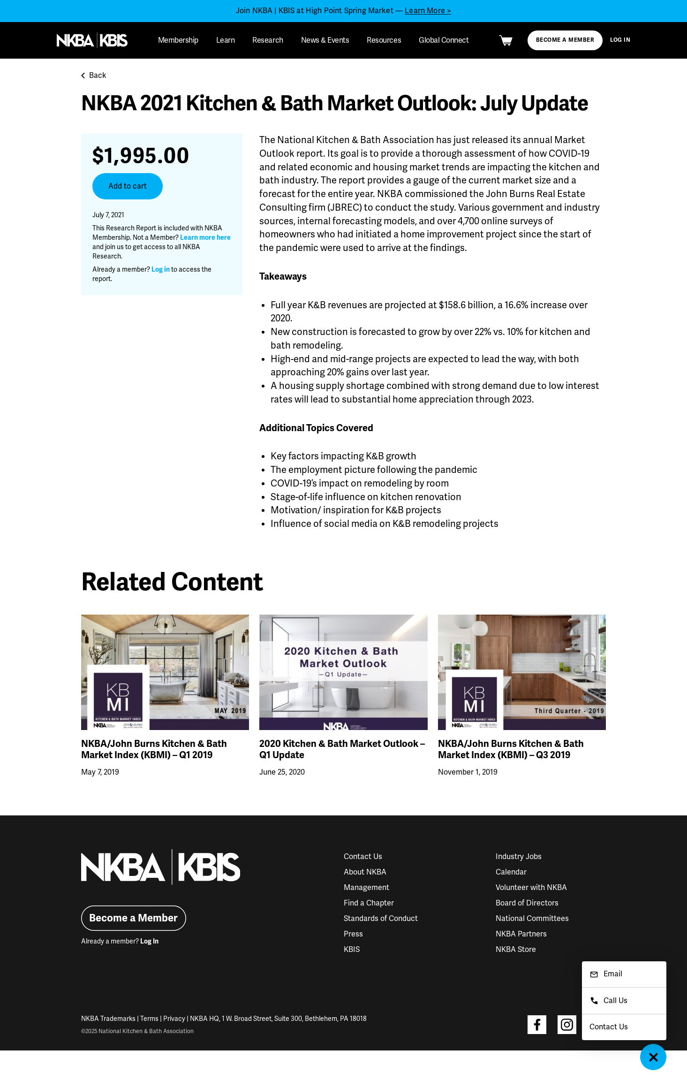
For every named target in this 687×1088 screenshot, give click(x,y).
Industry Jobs (519, 856)
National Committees (532, 918)
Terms (149, 1019)
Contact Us (363, 856)
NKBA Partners (521, 934)
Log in (160, 270)
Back (93, 75)
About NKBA (365, 872)
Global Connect (443, 40)
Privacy (174, 1019)
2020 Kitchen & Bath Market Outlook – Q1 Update (342, 749)
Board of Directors (527, 903)
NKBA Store (516, 949)
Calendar (511, 872)
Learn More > (428, 10)
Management (366, 887)
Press (353, 934)
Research (267, 40)
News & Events (325, 40)
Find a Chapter (369, 903)
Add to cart (127, 186)
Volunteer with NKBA (531, 887)
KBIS (352, 949)
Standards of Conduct (381, 918)
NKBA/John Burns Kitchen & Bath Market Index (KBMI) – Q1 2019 (154, 749)
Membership (178, 40)
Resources (384, 40)
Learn (225, 40)
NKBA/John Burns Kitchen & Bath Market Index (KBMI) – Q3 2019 (511, 749)
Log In (620, 40)
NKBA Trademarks (108, 1019)
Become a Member (565, 40)
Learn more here (205, 238)
